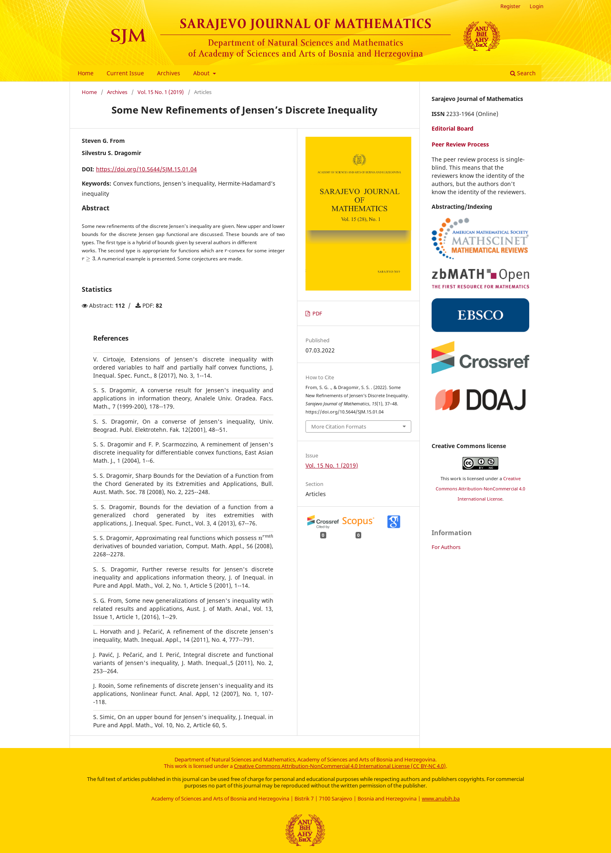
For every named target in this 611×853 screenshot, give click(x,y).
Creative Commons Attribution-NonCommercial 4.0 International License (480, 489)
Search (523, 73)
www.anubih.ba (441, 798)
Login (536, 6)
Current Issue (125, 73)
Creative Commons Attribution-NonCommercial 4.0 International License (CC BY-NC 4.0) (340, 766)
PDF (316, 313)
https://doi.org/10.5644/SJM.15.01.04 (146, 169)
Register (510, 6)
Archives (168, 73)
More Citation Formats (338, 426)
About (202, 73)
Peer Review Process (460, 144)
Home (86, 73)
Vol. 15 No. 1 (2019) (160, 92)
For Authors (446, 547)
